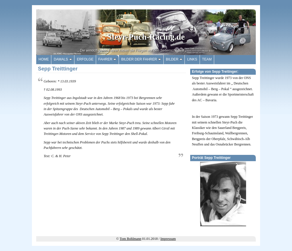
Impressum (168, 239)
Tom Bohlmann (130, 239)
